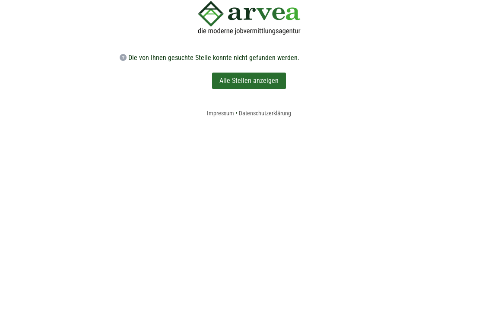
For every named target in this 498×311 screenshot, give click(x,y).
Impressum (220, 113)
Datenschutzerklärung (265, 113)
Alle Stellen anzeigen (249, 80)
